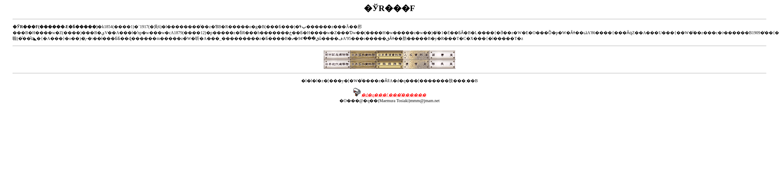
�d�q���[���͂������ (393, 95)
